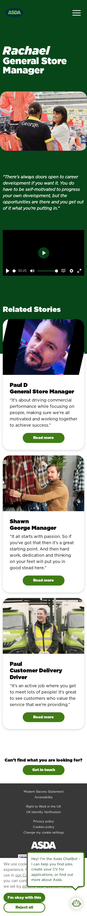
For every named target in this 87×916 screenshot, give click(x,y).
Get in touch (43, 770)
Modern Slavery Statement (44, 791)
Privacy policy (43, 821)
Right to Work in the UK (43, 806)
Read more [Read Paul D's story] (43, 437)
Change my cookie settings (43, 832)
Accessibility (44, 797)
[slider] (15, 271)
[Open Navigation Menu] (76, 12)
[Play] (7, 271)
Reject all (24, 907)
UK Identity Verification (43, 812)
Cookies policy (43, 827)
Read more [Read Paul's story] (43, 717)
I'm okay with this (24, 897)
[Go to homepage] (14, 12)
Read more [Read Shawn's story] (43, 580)
